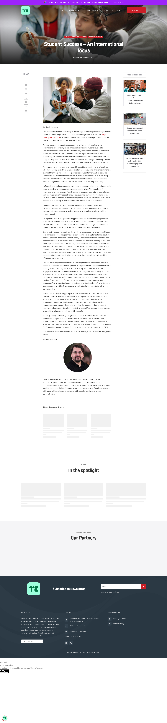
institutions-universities (78, 37)
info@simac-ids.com (78, 631)
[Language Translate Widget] (32, 641)
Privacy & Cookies (120, 619)
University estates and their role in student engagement (135, 130)
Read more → (118, 2)
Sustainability (118, 623)
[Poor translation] (6, 671)
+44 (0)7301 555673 (78, 626)
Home (67, 37)
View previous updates (110, 592)
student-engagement (95, 37)
